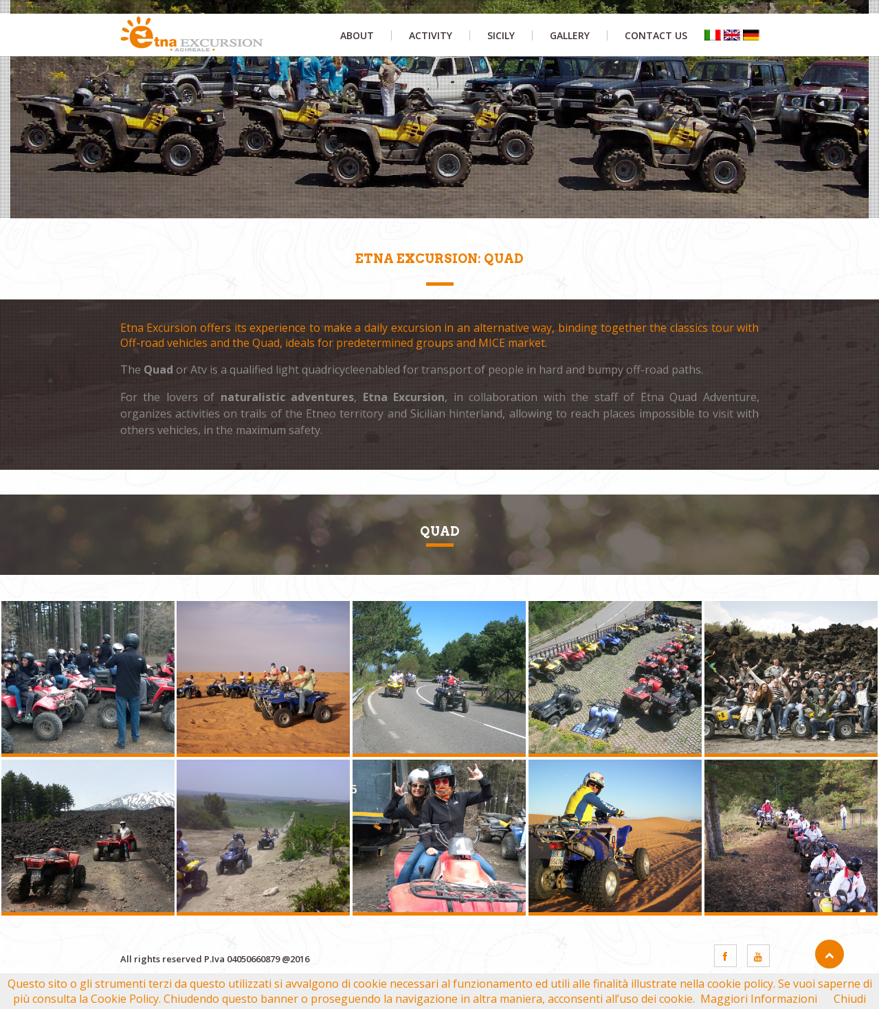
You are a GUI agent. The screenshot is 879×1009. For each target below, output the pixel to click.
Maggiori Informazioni (758, 998)
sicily (501, 35)
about (357, 35)
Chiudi (850, 998)
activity (430, 35)
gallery (570, 35)
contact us (656, 35)
